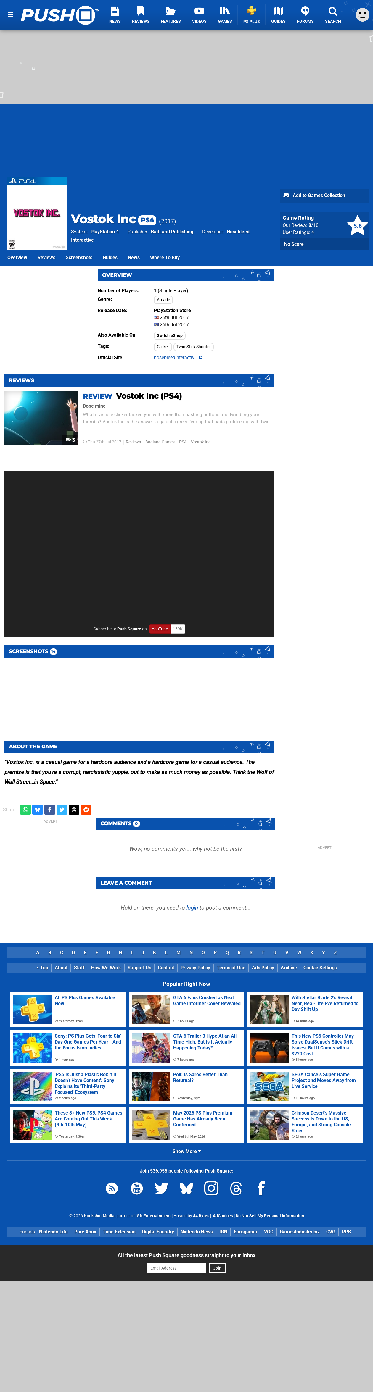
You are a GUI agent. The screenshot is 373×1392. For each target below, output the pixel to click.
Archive (289, 967)
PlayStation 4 (105, 232)
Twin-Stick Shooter (193, 346)
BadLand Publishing (172, 232)
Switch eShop (170, 335)
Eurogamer (246, 1232)
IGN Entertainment (153, 1215)
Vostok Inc (113, 219)
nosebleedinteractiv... (178, 357)
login (192, 907)
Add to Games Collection (314, 196)
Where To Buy (165, 257)
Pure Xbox (85, 1232)
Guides (110, 257)
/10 (313, 225)
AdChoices (222, 1215)
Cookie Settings (320, 967)
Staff (79, 967)
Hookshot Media (99, 1215)
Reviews (46, 257)
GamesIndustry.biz (300, 1232)
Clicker (163, 346)
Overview (17, 257)
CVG (330, 1232)
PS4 (182, 442)
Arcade (163, 299)
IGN (223, 1232)
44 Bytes (201, 1215)
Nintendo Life (53, 1232)
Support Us (139, 967)
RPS (346, 1232)
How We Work (106, 967)
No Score (294, 244)
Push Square (129, 629)
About (61, 967)
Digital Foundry (158, 1232)
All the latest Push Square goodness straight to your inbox (186, 1255)
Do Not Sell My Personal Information (270, 1215)
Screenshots (79, 257)
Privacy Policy (195, 967)
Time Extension (119, 1232)
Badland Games (160, 442)
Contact (166, 967)
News (134, 257)
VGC (268, 1232)
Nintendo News (197, 1232)
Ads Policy (263, 967)
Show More (187, 1151)
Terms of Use (231, 967)
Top (42, 967)
